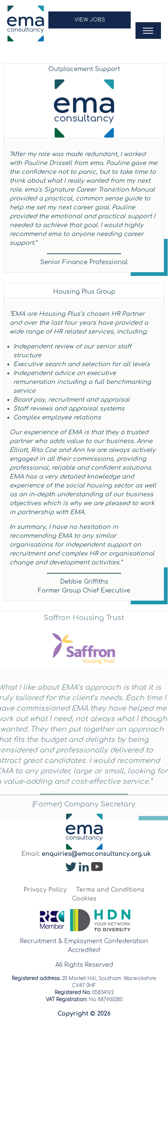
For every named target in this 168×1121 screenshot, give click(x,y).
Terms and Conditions (110, 890)
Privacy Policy (45, 890)
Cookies (84, 898)
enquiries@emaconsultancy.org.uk (96, 854)
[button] (90, 23)
